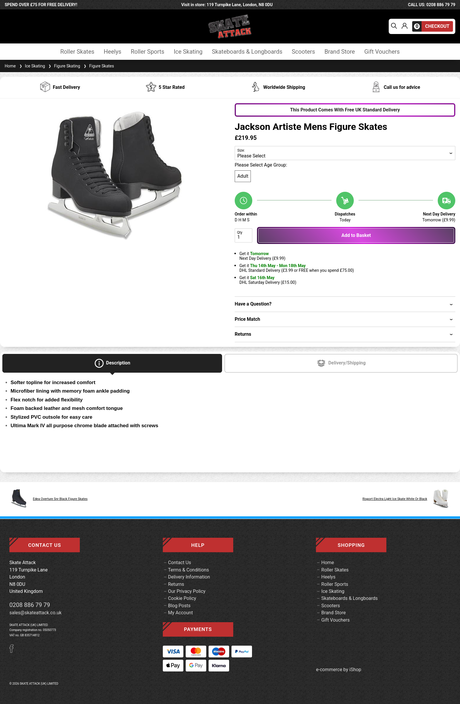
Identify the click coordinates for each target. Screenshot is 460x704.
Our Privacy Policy (187, 591)
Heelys (112, 51)
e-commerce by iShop (338, 669)
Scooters (303, 51)
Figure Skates (98, 66)
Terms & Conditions (188, 570)
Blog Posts (179, 605)
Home (10, 66)
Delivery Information (189, 577)
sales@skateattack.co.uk (35, 612)
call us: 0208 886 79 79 (431, 4)
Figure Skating (63, 66)
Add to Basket (356, 235)
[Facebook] (13, 651)
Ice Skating (188, 51)
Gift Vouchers (382, 51)
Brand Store (339, 51)
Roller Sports (147, 51)
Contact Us (179, 562)
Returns (176, 584)
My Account (180, 612)
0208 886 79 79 (29, 604)
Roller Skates (77, 51)
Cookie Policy (182, 598)
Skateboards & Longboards (247, 51)
